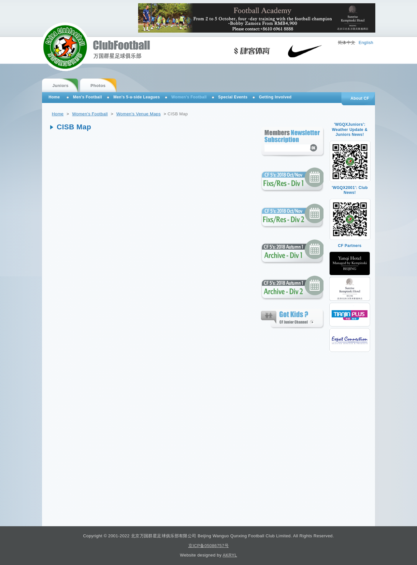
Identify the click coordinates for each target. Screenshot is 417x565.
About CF (360, 98)
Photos (98, 85)
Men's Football (87, 97)
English (366, 42)
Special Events (233, 97)
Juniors (60, 85)
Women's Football (90, 113)
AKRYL (230, 555)
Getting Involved (275, 97)
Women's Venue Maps (138, 113)
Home (58, 113)
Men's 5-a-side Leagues (136, 97)
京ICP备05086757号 (208, 545)
